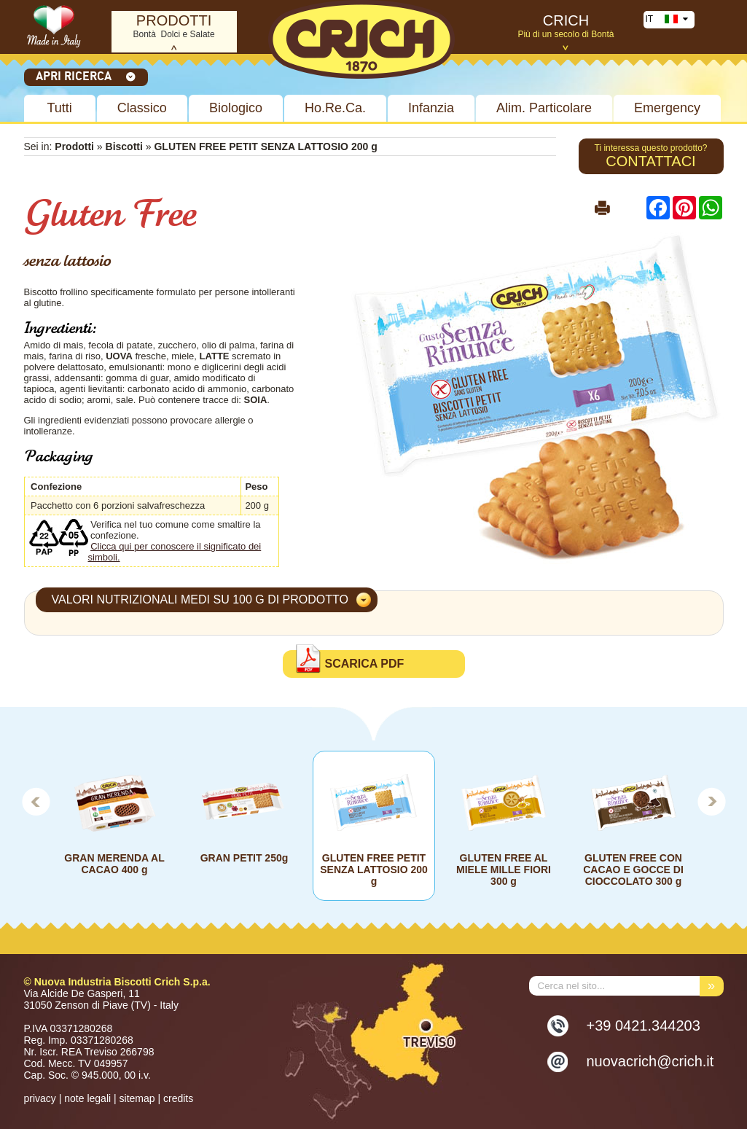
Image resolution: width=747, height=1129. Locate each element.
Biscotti (126, 146)
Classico (142, 108)
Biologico (235, 108)
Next (712, 801)
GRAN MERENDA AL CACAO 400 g (114, 863)
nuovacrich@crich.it (650, 1061)
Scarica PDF (364, 663)
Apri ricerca (86, 76)
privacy (40, 1098)
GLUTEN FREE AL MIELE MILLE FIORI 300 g (503, 869)
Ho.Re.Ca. (335, 108)
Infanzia (431, 108)
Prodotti (74, 146)
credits (178, 1098)
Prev (35, 801)
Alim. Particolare (544, 108)
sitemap (137, 1098)
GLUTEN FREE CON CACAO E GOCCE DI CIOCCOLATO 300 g (633, 869)
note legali (87, 1098)
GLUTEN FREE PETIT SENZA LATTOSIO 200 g (374, 869)
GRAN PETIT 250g (244, 858)
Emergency (667, 108)
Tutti (59, 108)
